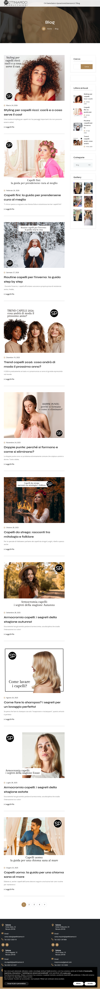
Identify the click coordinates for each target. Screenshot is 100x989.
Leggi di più (9, 127)
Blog (78, 3)
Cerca (76, 59)
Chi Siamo (47, 3)
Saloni (53, 3)
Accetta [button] (90, 983)
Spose (59, 3)
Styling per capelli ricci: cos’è (88, 96)
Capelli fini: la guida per (88, 109)
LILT (74, 3)
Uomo (63, 3)
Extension (69, 3)
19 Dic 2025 (88, 146)
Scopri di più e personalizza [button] (16, 983)
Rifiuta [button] (78, 983)
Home (49, 29)
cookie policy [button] (67, 973)
